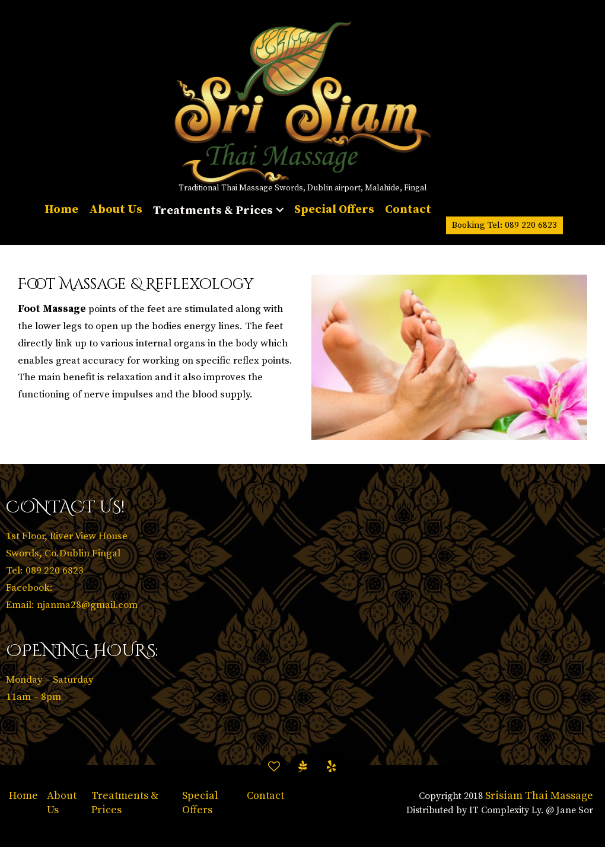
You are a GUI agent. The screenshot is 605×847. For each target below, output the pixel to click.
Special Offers (200, 803)
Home (23, 796)
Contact (265, 796)
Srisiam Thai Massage (539, 796)
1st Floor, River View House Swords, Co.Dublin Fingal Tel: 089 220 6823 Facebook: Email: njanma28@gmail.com (72, 571)
